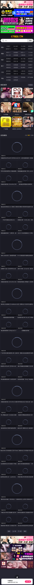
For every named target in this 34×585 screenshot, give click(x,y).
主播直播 (23, 55)
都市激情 (8, 71)
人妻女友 (23, 71)
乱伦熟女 (23, 61)
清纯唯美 (16, 67)
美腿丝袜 (8, 67)
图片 (2, 66)
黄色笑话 (23, 73)
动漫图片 (30, 65)
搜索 (30, 40)
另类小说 (16, 73)
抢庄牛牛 (30, 49)
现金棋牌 (23, 49)
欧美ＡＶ (23, 52)
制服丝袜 (8, 61)
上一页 (14, 531)
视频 (2, 53)
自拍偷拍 (16, 52)
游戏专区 (30, 46)
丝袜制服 (16, 55)
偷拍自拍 (16, 58)
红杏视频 (8, 80)
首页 (9, 531)
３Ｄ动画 (30, 52)
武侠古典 (30, 71)
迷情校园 (8, 73)
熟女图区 (23, 67)
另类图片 (30, 67)
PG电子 (8, 46)
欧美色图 (23, 65)
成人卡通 (23, 58)
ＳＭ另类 (30, 55)
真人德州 (16, 46)
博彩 (2, 47)
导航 (2, 78)
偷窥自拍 (8, 65)
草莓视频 (23, 77)
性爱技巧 (30, 73)
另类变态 (30, 61)
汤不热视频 (30, 77)
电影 (2, 60)
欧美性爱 (30, 58)
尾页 (25, 531)
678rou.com (17, 36)
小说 (2, 72)
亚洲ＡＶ (8, 52)
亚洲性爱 (8, 58)
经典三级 (16, 61)
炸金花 (15, 49)
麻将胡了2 (8, 49)
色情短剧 (16, 80)
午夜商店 (16, 77)
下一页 (19, 531)
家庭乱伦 (16, 71)
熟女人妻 (8, 55)
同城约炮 (8, 77)
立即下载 (28, 581)
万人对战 (23, 46)
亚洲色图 (16, 65)
